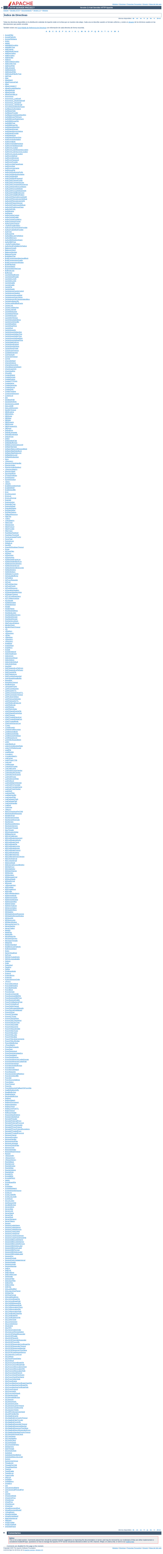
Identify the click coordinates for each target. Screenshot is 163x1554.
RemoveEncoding (11, 1137)
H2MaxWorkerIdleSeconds (14, 568)
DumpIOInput (9, 477)
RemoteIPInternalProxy (13, 1121)
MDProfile (8, 891)
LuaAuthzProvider (11, 766)
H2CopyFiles (9, 551)
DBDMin (8, 420)
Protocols (8, 977)
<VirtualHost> (10, 1512)
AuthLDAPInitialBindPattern (14, 195)
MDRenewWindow (11, 900)
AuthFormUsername (12, 168)
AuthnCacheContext (12, 215)
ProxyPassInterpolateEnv (14, 1053)
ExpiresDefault (10, 506)
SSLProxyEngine (11, 1381)
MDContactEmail (11, 861)
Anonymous (9, 96)
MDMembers (9, 875)
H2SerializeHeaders (12, 590)
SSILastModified (11, 1289)
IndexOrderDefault (11, 662)
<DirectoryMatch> (11, 469)
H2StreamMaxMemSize (13, 592)
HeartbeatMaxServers (12, 615)
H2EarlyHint (9, 555)
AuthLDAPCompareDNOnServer (16, 184)
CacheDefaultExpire (12, 275)
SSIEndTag (9, 1283)
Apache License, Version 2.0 (33, 1550)
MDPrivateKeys (10, 889)
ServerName (9, 1213)
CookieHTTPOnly (11, 381)
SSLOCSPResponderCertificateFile (17, 1344)
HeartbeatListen (10, 613)
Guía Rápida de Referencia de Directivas (32, 28)
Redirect (8, 1098)
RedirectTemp (10, 1106)
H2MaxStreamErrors (12, 566)
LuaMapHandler (10, 795)
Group (7, 549)
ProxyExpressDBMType (13, 998)
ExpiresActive (10, 502)
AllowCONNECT (11, 86)
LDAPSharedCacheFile (13, 711)
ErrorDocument (10, 494)
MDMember (9, 873)
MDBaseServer (10, 834)
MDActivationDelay (11, 832)
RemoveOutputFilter (12, 1145)
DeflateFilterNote (11, 447)
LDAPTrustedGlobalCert (13, 719)
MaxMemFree (10, 815)
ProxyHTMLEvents (11, 1027)
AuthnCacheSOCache (13, 221)
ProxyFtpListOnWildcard (13, 1010)
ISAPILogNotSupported (13, 676)
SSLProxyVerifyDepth (12, 1393)
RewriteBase (9, 1162)
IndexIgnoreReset (11, 658)
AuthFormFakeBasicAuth (14, 146)
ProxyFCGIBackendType (13, 1002)
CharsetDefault (10, 361)
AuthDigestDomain (11, 129)
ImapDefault (9, 645)
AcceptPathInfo (10, 37)
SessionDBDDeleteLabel (13, 1246)
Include (7, 650)
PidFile (7, 969)
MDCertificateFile (11, 844)
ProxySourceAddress (12, 1080)
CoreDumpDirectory (12, 393)
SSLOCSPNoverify (11, 1338)
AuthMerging (9, 211)
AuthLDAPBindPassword (14, 178)
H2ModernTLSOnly (12, 574)
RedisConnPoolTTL (12, 1108)
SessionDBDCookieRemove (15, 1244)
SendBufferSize (10, 1205)
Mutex (7, 951)
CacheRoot (9, 328)
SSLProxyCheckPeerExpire (14, 1375)
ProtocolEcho (9, 975)
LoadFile (8, 750)
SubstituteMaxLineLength (14, 1457)
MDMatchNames (11, 871)
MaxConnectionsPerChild (14, 811)
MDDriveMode (10, 863)
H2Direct (8, 553)
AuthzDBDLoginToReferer (14, 236)
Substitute (8, 1453)
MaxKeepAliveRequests (13, 813)
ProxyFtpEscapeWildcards (14, 1008)
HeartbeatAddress (11, 611)
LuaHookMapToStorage (13, 783)
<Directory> (9, 461)
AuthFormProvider (11, 162)
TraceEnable (9, 1471)
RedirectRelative (11, 1104)
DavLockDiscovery (11, 408)
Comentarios (14, 1533)
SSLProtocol (9, 1360)
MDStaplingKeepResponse (14, 914)
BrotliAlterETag (10, 256)
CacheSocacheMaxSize (13, 332)
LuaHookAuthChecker (12, 772)
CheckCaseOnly (10, 369)
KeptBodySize (10, 684)
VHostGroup (9, 1500)
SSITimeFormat (10, 1295)
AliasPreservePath (11, 82)
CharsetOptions (10, 363)
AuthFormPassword (12, 160)
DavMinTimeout (10, 410)
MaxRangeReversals (12, 820)
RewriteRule (9, 1172)
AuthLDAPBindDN (11, 176)
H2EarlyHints (9, 557)
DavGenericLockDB (12, 404)
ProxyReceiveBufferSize (13, 1065)
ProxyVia (8, 1086)
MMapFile (8, 943)
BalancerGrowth (10, 248)
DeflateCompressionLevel (14, 445)
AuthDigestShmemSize (13, 137)
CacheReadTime (11, 326)
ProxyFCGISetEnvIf (12, 1004)
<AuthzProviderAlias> (12, 244)
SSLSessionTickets (12, 1410)
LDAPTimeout (10, 715)
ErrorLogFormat (10, 498)
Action (7, 41)
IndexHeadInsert (11, 654)
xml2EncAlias (9, 1522)
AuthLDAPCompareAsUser (14, 182)
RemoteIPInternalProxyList (14, 1123)
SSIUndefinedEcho (11, 1297)
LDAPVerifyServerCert (13, 723)
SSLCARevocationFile (13, 1309)
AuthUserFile (9, 234)
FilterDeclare (9, 525)
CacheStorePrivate (11, 348)
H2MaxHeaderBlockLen (13, 561)
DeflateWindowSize (12, 457)
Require (8, 1154)
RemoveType (9, 1147)
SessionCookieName (12, 1225)
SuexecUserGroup (11, 1461)
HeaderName (9, 609)
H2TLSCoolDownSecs (13, 596)
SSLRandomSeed (11, 1395)
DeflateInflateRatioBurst (13, 451)
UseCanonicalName (12, 1488)
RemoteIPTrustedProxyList (14, 1133)
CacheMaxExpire (11, 311)
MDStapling (9, 912)
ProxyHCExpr (10, 1012)
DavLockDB (9, 406)
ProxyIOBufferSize (11, 1043)
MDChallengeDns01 (12, 854)
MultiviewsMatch (11, 949)
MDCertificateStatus (12, 852)
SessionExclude (10, 1258)
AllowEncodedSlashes (13, 88)
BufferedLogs (9, 270)
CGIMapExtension (11, 352)
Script (7, 1184)
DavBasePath (10, 400)
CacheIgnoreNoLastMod (13, 295)
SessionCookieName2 (13, 1227)
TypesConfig (9, 1475)
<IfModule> (9, 637)
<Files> (7, 518)
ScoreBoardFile (10, 1182)
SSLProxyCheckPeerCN (13, 1373)
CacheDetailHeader (12, 277)
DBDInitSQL (9, 414)
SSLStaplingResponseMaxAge (16, 1426)
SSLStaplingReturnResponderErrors (18, 1430)
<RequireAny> (10, 1158)
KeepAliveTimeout (11, 682)
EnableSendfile (10, 490)
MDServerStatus (11, 908)
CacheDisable (10, 283)
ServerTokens (10, 1221)
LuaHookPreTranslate (12, 785)
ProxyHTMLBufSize (12, 1018)
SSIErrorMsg (9, 1285)
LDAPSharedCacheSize (13, 713)
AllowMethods (10, 90)
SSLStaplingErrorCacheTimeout (16, 1418)
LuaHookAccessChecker (13, 770)
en (137, 18)
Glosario (145, 4)
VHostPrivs (9, 1502)
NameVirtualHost (11, 953)
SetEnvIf (8, 1270)
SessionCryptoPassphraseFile (15, 1238)
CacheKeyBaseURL (12, 301)
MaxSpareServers (11, 826)
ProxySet (8, 1078)
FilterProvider (9, 529)
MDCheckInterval (11, 859)
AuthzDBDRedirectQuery (14, 240)
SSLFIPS (8, 1328)
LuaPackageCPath (11, 799)
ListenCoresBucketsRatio (14, 746)
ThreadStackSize (11, 1467)
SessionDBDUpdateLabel (14, 1254)
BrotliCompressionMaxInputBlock (16, 258)
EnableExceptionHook (13, 486)
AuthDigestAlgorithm (12, 127)
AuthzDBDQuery (11, 238)
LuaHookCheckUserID (13, 774)
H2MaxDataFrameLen (13, 559)
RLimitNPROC (10, 1178)
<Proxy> (8, 981)
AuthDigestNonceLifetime (14, 131)
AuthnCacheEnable (12, 217)
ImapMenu (8, 648)
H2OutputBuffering (11, 576)
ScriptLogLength (11, 1197)
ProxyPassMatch (11, 1055)
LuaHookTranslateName (13, 787)
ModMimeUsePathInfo (13, 947)
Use (6, 1486)
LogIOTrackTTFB (11, 760)
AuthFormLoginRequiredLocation (16, 150)
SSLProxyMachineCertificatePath (16, 1387)
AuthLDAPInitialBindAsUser (14, 193)
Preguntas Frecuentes (134, 4)
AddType (8, 76)
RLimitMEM (9, 1176)
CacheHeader (10, 289)
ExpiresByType (10, 504)
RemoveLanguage (11, 1143)
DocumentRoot (10, 473)
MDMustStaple (10, 879)
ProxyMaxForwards (12, 1047)
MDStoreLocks (10, 920)
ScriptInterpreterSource (13, 1190)
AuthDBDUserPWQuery (13, 117)
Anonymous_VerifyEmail (13, 105)
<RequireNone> (10, 1160)
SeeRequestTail (10, 1203)
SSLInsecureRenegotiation (14, 1332)
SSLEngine (9, 1326)
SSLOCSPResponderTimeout (15, 1346)
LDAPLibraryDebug (12, 697)
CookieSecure (10, 387)
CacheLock (9, 305)
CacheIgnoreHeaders (12, 293)
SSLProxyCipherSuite (12, 1379)
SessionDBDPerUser (12, 1250)
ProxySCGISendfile (12, 1076)
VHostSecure (9, 1504)
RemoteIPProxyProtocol (13, 1127)
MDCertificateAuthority (13, 840)
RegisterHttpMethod (12, 1117)
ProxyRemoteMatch (12, 1070)
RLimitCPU (9, 1174)
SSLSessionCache (11, 1404)
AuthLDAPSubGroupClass (14, 207)
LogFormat (9, 758)
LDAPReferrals (10, 705)
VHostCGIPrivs (10, 1498)
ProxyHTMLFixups (11, 1031)
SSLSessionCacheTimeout (14, 1406)
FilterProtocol (9, 527)
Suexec (7, 1459)
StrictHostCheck (10, 1451)
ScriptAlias (8, 1186)
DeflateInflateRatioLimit (13, 453)
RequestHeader (10, 1149)
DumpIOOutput (10, 479)
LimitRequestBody (11, 732)
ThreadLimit (9, 1463)
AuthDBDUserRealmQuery (14, 119)
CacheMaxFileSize (11, 314)
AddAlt (7, 43)
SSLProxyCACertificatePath (15, 1365)
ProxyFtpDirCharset (12, 1006)
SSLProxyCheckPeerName (14, 1377)
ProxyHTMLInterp (11, 1033)
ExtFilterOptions (10, 512)
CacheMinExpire (11, 316)
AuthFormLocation (11, 148)
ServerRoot (9, 1217)
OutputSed (9, 965)
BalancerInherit (10, 250)
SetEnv (7, 1268)
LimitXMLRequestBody (13, 740)
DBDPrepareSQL (11, 426)
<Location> (9, 754)
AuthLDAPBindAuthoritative (14, 174)
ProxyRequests (10, 1072)
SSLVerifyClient (10, 1440)
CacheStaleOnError (12, 342)
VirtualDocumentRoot (12, 1508)
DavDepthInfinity (11, 402)
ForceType (8, 539)
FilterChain (9, 522)
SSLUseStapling (11, 1438)
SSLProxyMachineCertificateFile (16, 1385)
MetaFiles (8, 932)
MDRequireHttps (11, 902)
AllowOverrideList (11, 94)
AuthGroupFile (10, 170)
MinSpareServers (11, 938)
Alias (6, 78)
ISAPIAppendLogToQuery (14, 670)
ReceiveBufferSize (11, 1096)
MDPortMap (9, 887)
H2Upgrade (9, 600)
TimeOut (8, 1469)
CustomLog (9, 396)
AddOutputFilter (10, 72)
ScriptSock (9, 1199)
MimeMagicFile (10, 936)
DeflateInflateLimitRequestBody (16, 449)
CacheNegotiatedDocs (13, 320)
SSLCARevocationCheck (14, 1307)
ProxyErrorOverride (12, 994)
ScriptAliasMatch (11, 1188)
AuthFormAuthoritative (13, 139)
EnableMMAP (10, 488)
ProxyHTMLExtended (12, 1029)
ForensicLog (9, 541)
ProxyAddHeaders (11, 986)
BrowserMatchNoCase (13, 268)
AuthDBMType (10, 123)
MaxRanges (9, 822)
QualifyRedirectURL (12, 1090)
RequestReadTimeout (12, 1152)
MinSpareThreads (11, 941)
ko (151, 18)
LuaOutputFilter (10, 797)
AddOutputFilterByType (13, 74)
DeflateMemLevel (11, 455)
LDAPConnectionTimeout (14, 695)
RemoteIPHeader (11, 1119)
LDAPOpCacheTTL (12, 701)
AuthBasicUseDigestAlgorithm (15, 115)
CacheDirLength (10, 279)
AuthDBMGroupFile (12, 121)
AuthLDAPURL (10, 209)
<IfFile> (7, 635)
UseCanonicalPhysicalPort (14, 1490)
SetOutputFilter (10, 1281)
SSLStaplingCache (11, 1416)
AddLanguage (10, 68)
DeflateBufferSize (11, 443)
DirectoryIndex (10, 465)
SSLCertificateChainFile (13, 1313)
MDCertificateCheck (12, 842)
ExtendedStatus (10, 508)
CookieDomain (10, 377)
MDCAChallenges (11, 836)
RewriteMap (9, 1168)
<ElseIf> (8, 484)
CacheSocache (10, 330)
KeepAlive (8, 680)
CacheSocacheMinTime (13, 336)
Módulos (115, 4)
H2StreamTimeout (11, 594)
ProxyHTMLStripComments (14, 1039)
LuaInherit (8, 791)
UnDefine (8, 1479)
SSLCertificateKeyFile (12, 1317)
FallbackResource (11, 514)
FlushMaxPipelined (11, 533)
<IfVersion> (9, 641)
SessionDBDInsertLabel (13, 1248)
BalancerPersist (10, 254)
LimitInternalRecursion (13, 729)
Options (7, 961)
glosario (131, 22)
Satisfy (7, 1180)
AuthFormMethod (11, 156)
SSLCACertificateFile (12, 1299)
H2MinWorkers (10, 572)
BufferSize (8, 273)
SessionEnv (9, 1256)
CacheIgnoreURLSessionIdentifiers (17, 299)
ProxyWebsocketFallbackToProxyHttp (18, 1088)
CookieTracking (10, 391)
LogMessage (9, 764)
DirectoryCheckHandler (13, 463)
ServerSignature (10, 1219)
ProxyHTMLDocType (12, 1022)
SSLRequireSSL (11, 1401)
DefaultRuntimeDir (11, 434)
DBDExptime (9, 412)
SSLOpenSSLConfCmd (13, 1354)
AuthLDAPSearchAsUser (14, 203)
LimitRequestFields (11, 734)
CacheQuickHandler (12, 322)
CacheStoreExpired (12, 344)
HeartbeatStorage (11, 617)
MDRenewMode (10, 895)
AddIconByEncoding (12, 62)
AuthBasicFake (10, 111)
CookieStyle (9, 389)
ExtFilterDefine (10, 510)
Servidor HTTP (15, 10)
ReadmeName (10, 1094)
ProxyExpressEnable (12, 1000)
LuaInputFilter (10, 793)
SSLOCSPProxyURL (12, 1342)
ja (147, 18)
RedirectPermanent (12, 1102)
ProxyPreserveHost (12, 1063)
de (133, 18)
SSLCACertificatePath (13, 1301)
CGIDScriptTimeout (12, 350)
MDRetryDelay (10, 904)
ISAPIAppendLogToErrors (14, 668)
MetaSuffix (8, 934)
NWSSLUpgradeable (12, 959)
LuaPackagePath (11, 801)
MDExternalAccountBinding (14, 865)
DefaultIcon (9, 430)
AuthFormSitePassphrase (14, 164)
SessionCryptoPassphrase (14, 1236)
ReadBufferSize (10, 1092)
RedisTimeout (10, 1111)
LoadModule (9, 752)
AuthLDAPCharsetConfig (14, 180)
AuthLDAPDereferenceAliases (15, 187)
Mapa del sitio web (155, 4)
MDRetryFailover (11, 906)
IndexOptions (9, 660)
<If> (6, 629)
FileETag (8, 516)
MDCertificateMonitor (12, 848)
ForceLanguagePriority (13, 537)
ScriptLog (8, 1193)
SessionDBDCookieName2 (14, 1242)
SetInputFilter (9, 1279)
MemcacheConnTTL (12, 924)
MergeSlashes (10, 926)
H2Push (8, 582)
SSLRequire (9, 1399)
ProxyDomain (9, 992)
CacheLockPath (10, 309)
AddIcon (8, 59)
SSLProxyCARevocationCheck (16, 1367)
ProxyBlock (9, 990)
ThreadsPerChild (11, 1465)
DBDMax (8, 418)
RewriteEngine (10, 1166)
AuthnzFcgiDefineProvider (14, 230)
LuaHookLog (9, 781)
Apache (5, 10)
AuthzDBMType (10, 242)
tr (154, 18)
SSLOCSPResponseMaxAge (15, 1348)
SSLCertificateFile (11, 1315)
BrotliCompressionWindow (14, 262)
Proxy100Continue (11, 984)
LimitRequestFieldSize (13, 736)
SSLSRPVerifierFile (12, 1414)
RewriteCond (9, 1164)
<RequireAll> (9, 1156)
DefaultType (9, 437)
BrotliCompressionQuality (14, 260)
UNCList (8, 1477)
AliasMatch (9, 80)
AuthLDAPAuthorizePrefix (14, 172)
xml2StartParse (10, 1526)
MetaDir (8, 930)
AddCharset (9, 49)
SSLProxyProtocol (11, 1389)
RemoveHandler (10, 1139)
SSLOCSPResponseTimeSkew (16, 1350)
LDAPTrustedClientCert (13, 717)
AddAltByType (10, 47)
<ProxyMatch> (10, 1045)
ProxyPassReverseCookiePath (16, 1061)
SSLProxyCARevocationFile (15, 1369)
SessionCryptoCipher (12, 1231)
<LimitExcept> (10, 727)
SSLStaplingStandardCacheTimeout (17, 1432)
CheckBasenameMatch (13, 367)
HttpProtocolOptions (12, 623)
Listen (7, 742)
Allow (7, 84)
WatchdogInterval (11, 1518)
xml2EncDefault (10, 1524)
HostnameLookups (11, 621)
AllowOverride (10, 92)
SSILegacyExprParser (13, 1291)
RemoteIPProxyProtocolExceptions (17, 1129)
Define (7, 439)
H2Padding (9, 578)
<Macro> (8, 809)
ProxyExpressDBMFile (13, 996)
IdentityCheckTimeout (12, 627)
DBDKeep (8, 416)
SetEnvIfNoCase (11, 1274)
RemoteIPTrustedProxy (13, 1131)
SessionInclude (10, 1264)
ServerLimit (9, 1211)
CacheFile (8, 287)
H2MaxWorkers (10, 570)
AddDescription (10, 53)
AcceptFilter (9, 35)
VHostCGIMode (10, 1496)
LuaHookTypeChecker (13, 789)
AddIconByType (10, 64)
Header (7, 607)
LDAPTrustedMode (11, 721)
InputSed (8, 666)
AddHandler (9, 57)
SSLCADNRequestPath (13, 1305)
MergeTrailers (10, 928)
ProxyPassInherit (11, 1051)
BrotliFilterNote (10, 264)
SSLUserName (10, 1436)
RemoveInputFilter (11, 1141)
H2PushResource (11, 588)
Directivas (122, 4)
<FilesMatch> (9, 520)
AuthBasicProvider (11, 113)
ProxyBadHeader (11, 988)
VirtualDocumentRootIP (13, 1510)
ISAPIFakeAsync (11, 674)
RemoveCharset (10, 1135)
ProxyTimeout (10, 1084)
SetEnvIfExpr (9, 1272)
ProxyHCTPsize (10, 1016)
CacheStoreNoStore (12, 346)
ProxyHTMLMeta (11, 1037)
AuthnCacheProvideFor (13, 219)
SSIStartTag (9, 1293)
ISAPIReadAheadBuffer (13, 678)
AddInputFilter (10, 66)
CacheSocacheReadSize (14, 338)
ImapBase (8, 643)
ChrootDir (8, 373)
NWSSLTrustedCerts (12, 957)
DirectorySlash (10, 471)
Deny (7, 459)
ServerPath (9, 1215)
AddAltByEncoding (11, 45)
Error (6, 492)
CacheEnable (9, 285)
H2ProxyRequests (11, 580)
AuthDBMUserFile (11, 125)
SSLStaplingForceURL (13, 1422)
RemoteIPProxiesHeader (14, 1125)
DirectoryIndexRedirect (13, 467)
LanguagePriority (11, 686)
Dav (6, 398)
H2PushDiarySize (11, 584)
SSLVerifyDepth (10, 1442)
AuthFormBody (10, 142)
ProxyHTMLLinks (11, 1035)
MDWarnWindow (11, 922)
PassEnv (8, 967)
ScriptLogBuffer (10, 1195)
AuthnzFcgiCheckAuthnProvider (16, 227)
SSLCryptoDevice (11, 1324)
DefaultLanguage (11, 432)
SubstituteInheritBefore (13, 1455)
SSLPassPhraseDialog (13, 1358)
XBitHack (8, 1520)
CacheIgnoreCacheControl (14, 291)
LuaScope (8, 807)
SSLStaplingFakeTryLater (14, 1420)
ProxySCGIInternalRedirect (14, 1074)
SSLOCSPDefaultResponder (15, 1334)
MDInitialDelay (10, 869)
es (141, 18)
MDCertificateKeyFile (12, 846)
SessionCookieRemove (13, 1229)
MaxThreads (9, 830)
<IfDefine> (8, 631)
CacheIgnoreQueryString (14, 297)
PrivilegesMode (10, 971)
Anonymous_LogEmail (13, 98)
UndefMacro (9, 1481)
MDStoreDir (9, 918)
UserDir (7, 1494)
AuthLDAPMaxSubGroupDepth (16, 197)
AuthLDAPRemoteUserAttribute (16, 199)
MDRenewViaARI (11, 897)
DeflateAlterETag (11, 441)
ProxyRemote (10, 1067)
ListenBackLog (10, 744)
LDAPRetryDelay (11, 709)
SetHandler (9, 1276)
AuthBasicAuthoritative (13, 109)
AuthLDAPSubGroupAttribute (15, 205)
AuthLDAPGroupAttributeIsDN (15, 191)
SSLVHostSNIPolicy (12, 1445)
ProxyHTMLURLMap (12, 1041)
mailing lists (130, 1542)
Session (8, 1223)
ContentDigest (10, 375)
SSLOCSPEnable (11, 1336)
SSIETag (8, 1287)
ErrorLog (8, 496)
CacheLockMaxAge (12, 307)
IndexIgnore (9, 656)
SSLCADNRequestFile (13, 1303)
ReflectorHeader (11, 1113)
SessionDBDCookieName (14, 1240)
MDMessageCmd (11, 877)
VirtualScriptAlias (11, 1514)
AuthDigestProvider (12, 133)
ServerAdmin (9, 1207)
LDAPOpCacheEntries (13, 699)
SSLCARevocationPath (13, 1311)
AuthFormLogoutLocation (14, 154)
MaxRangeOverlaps (12, 818)
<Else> (7, 482)
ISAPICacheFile (10, 672)
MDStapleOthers (11, 910)
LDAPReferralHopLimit (13, 703)
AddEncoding (9, 55)
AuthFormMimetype (12, 158)
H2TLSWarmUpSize (12, 598)
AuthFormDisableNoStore (14, 144)
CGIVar (7, 359)
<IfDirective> (9, 633)
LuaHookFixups (10, 777)
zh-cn (158, 18)
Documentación (26, 10)
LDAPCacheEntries (12, 689)
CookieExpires (10, 379)
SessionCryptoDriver (12, 1233)
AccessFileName (11, 39)
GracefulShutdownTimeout (14, 547)
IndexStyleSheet (11, 664)
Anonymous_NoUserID (13, 103)
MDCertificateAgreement (13, 838)
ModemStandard (11, 945)
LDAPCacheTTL (11, 691)
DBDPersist (9, 424)
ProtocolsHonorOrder (12, 979)
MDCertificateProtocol (12, 850)
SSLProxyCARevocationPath (15, 1371)
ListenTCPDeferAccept (13, 748)
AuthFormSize (10, 166)
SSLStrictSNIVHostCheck (14, 1434)
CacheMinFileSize (11, 318)
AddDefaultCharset (11, 51)
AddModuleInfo (10, 70)
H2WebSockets (10, 602)
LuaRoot (8, 805)
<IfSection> (9, 639)
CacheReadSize (10, 324)
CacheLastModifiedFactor (14, 303)
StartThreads (9, 1449)
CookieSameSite (11, 385)
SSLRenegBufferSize (12, 1397)
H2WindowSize (10, 604)
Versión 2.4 (37, 10)
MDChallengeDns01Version (14, 856)
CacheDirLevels (10, 281)
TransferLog (9, 1473)
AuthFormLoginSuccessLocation (16, 152)
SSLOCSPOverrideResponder (15, 1340)
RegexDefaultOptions (12, 1115)
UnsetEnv (8, 1483)
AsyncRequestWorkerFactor (15, 107)
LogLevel (8, 762)
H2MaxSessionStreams (13, 563)
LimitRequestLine (11, 738)
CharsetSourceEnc (11, 365)
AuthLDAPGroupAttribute (14, 189)
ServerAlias (9, 1209)
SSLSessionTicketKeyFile (14, 1408)
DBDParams (9, 422)
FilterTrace (8, 531)
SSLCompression (11, 1322)
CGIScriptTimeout (11, 357)
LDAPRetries (9, 707)
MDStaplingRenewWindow (14, 916)
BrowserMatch (10, 266)
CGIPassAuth (10, 355)
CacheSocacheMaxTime (13, 334)
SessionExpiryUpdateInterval (15, 1260)
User (6, 1492)
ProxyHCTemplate (11, 1014)
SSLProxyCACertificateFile (14, 1363)
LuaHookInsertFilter (12, 779)
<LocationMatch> (11, 756)
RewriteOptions (10, 1170)
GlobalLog (8, 543)
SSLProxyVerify (10, 1391)
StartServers (9, 1447)
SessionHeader (10, 1262)
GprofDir (8, 545)
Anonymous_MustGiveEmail (15, 100)
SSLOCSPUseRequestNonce (15, 1352)
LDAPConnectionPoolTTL (14, 693)
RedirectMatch (10, 1100)
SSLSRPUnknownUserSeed (15, 1412)
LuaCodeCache (10, 768)
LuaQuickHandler (11, 803)
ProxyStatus (9, 1082)
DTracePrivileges (11, 475)
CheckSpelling (10, 371)
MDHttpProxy (9, 867)
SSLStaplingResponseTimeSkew (16, 1428)
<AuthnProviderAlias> (12, 225)
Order (7, 963)
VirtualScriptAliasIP (11, 1516)
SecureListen (9, 1201)
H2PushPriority (10, 586)
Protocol (8, 973)
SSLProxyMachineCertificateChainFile (18, 1383)
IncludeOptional (10, 652)
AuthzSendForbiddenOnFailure (16, 246)
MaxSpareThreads (11, 828)
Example (8, 500)
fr (144, 18)
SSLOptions (9, 1356)
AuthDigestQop (10, 135)
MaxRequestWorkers (12, 824)
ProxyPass (9, 1049)
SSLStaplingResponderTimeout (16, 1424)
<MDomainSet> (10, 885)
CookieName (9, 383)
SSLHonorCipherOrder (13, 1330)
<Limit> (7, 725)
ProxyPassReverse (11, 1057)
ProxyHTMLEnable (11, 1024)
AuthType (8, 232)
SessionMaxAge (10, 1266)
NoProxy (8, 955)
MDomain (8, 883)
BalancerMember (11, 252)
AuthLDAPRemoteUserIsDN (15, 201)
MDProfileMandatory (12, 893)
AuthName (8, 213)
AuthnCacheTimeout (12, 223)
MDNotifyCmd (10, 881)
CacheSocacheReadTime (14, 340)
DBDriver (8, 428)
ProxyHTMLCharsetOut (13, 1020)
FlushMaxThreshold (12, 535)
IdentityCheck (10, 625)
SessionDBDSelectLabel (13, 1252)
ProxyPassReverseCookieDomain (17, 1059)
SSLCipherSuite (10, 1319)
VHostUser (9, 1506)
